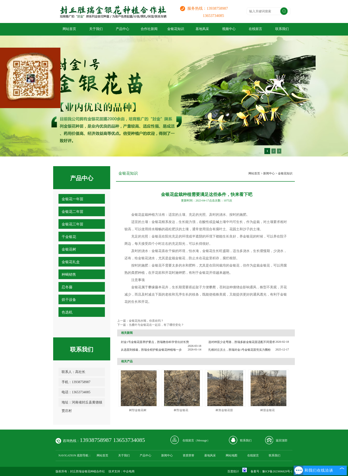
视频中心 (229, 29)
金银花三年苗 (72, 224)
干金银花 (69, 237)
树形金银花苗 (224, 410)
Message (202, 440)
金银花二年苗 (72, 212)
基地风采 (202, 29)
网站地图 (231, 455)
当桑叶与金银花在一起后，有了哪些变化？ (156, 325)
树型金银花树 (137, 410)
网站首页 (69, 29)
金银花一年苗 (72, 199)
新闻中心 (269, 173)
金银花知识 (175, 29)
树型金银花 (181, 410)
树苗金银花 (267, 410)
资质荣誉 (188, 455)
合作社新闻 (149, 29)
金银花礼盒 (71, 262)
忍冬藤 (67, 287)
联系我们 (282, 29)
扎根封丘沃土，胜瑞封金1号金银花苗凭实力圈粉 (239, 349)
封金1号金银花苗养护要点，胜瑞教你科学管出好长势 (155, 342)
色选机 (67, 312)
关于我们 (96, 29)
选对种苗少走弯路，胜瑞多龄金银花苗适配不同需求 (241, 342)
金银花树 (69, 249)
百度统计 (233, 471)
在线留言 (255, 29)
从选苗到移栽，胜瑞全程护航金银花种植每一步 (151, 349)
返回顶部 (281, 440)
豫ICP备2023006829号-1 (277, 471)
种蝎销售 (69, 274)
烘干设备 (69, 300)
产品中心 (122, 29)
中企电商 (129, 471)
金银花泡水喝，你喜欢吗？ (146, 320)
